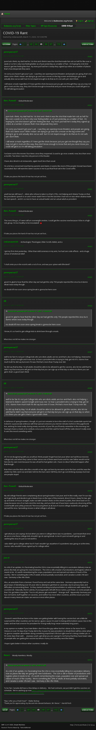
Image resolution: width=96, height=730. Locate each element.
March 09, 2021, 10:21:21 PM (14, 56)
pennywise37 (11, 51)
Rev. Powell (10, 100)
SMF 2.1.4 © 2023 (7, 724)
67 (51, 44)
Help (71, 725)
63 (31, 44)
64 (36, 44)
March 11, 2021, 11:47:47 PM (14, 387)
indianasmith (11, 241)
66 (46, 44)
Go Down (6, 44)
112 (58, 44)
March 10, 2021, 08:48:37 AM (14, 105)
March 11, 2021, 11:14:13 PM (14, 246)
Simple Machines (19, 724)
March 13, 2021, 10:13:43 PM (14, 613)
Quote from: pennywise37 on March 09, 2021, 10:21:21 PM (30, 110)
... (28, 44)
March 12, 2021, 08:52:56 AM (14, 490)
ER (5, 300)
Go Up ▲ (91, 725)
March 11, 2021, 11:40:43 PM (14, 351)
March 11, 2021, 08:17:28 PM (14, 188)
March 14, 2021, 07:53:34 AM (14, 659)
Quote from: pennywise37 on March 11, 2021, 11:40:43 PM (30, 393)
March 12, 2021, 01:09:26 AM (14, 451)
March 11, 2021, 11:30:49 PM (14, 305)
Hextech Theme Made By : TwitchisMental (16, 727)
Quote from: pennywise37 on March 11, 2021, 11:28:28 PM (30, 311)
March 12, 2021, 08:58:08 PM (14, 528)
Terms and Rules (81, 725)
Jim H (7, 557)
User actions (87, 44)
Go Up (5, 710)
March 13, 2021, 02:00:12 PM (14, 562)
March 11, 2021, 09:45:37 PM (14, 215)
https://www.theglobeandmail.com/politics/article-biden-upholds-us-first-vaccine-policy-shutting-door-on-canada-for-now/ (47, 691)
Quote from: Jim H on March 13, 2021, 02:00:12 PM (27, 665)
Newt (7, 655)
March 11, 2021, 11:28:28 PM (14, 276)
